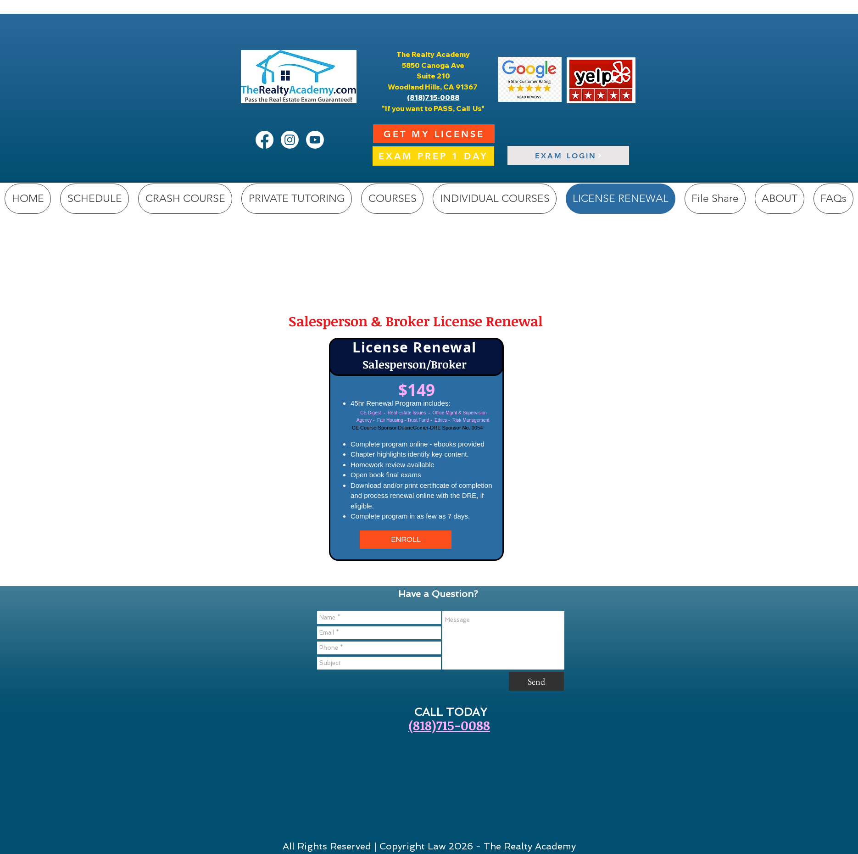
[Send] (536, 681)
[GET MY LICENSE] (434, 133)
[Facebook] (264, 140)
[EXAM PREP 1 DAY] (433, 156)
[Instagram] (290, 140)
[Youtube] (315, 140)
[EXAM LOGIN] (568, 155)
